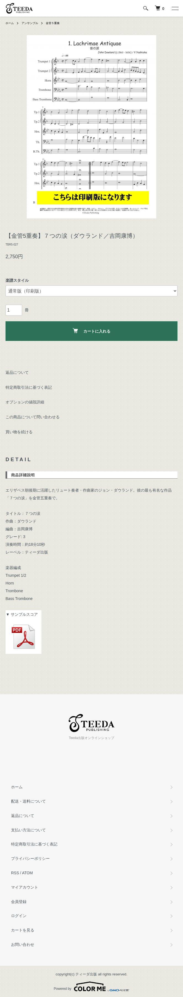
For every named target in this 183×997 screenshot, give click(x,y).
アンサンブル (30, 23)
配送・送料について (28, 801)
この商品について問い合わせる (33, 417)
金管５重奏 (53, 23)
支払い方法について (28, 830)
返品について (17, 372)
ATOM (27, 873)
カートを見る (22, 930)
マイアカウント (24, 887)
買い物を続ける (19, 432)
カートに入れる (91, 330)
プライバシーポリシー (30, 858)
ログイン (18, 916)
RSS (15, 873)
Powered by (91, 986)
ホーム (10, 23)
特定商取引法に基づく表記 (29, 387)
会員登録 (18, 901)
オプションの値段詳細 (25, 402)
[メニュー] (174, 8)
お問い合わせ (22, 944)
